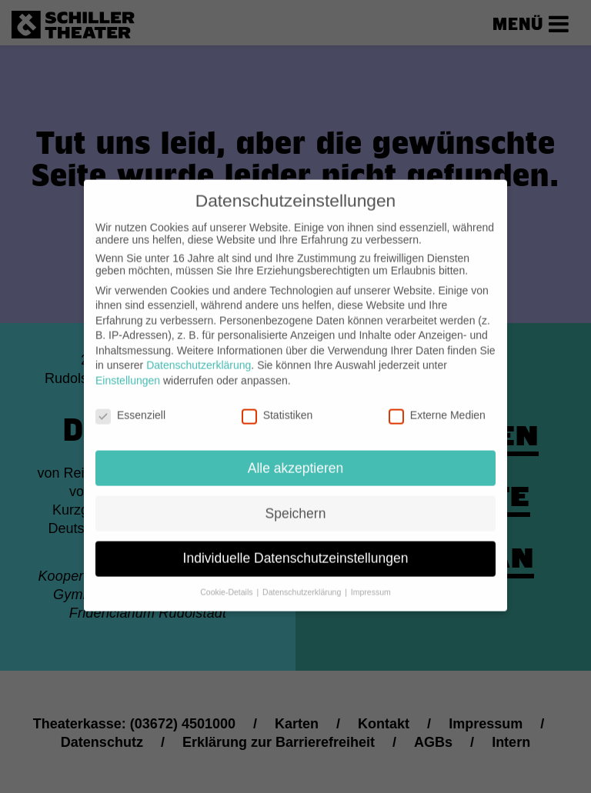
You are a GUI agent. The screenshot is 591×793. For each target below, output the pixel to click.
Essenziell (130, 404)
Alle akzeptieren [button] (296, 456)
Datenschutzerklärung (198, 354)
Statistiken (277, 404)
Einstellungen (127, 369)
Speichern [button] (295, 501)
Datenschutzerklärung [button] (302, 580)
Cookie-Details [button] (227, 580)
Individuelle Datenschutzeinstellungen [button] (296, 547)
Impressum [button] (371, 580)
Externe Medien (437, 404)
